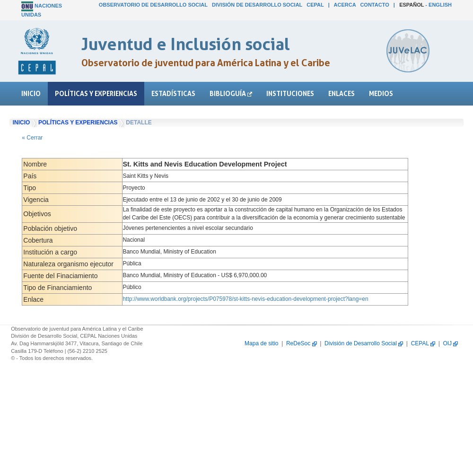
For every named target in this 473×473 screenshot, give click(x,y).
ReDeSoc (301, 343)
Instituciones (290, 93)
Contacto (374, 5)
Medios (381, 93)
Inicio (31, 93)
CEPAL (315, 5)
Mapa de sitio (261, 343)
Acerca (345, 5)
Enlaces (341, 93)
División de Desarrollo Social (257, 5)
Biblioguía (231, 93)
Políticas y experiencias (96, 93)
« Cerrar (32, 137)
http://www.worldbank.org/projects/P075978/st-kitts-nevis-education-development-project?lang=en (245, 299)
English (440, 5)
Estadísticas (173, 93)
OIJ (450, 343)
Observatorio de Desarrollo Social (153, 5)
